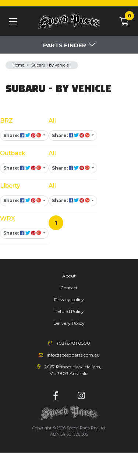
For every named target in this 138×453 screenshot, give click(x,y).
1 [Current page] (56, 222)
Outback (12, 153)
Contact (69, 287)
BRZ (6, 120)
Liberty (10, 185)
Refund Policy (69, 311)
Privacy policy (69, 299)
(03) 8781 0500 (73, 343)
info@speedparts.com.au (73, 355)
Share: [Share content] (22, 135)
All (52, 120)
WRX (7, 218)
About (69, 276)
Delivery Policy (69, 323)
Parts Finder (64, 45)
